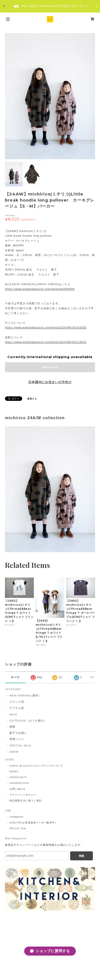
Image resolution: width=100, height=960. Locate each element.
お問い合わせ (17, 788)
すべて (15, 677)
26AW (13, 751)
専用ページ (16, 739)
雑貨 (12, 726)
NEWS (13, 771)
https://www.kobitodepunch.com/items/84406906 (39, 289)
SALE (13, 714)
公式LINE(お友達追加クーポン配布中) (32, 822)
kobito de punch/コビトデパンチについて (36, 765)
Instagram (16, 816)
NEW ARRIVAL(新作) (24, 695)
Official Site (17, 828)
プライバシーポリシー (22, 794)
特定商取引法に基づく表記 (25, 800)
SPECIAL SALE (20, 745)
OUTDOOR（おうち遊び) (27, 720)
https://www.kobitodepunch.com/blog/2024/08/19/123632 (46, 342)
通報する (32, 398)
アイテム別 (16, 708)
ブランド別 (16, 701)
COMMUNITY (18, 777)
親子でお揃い (18, 732)
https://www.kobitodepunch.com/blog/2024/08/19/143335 (46, 327)
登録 (81, 855)
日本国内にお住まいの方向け (50, 382)
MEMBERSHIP (19, 783)
